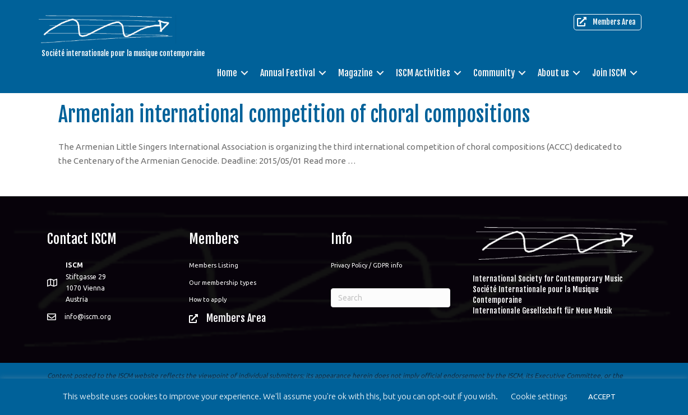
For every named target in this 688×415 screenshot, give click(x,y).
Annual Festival (287, 73)
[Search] (390, 297)
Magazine (355, 73)
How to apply (208, 299)
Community (494, 73)
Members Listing (213, 265)
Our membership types (222, 282)
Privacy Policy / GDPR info (366, 265)
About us (553, 73)
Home (227, 73)
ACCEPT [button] (602, 396)
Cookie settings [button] (539, 396)
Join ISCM (609, 73)
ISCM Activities (423, 73)
